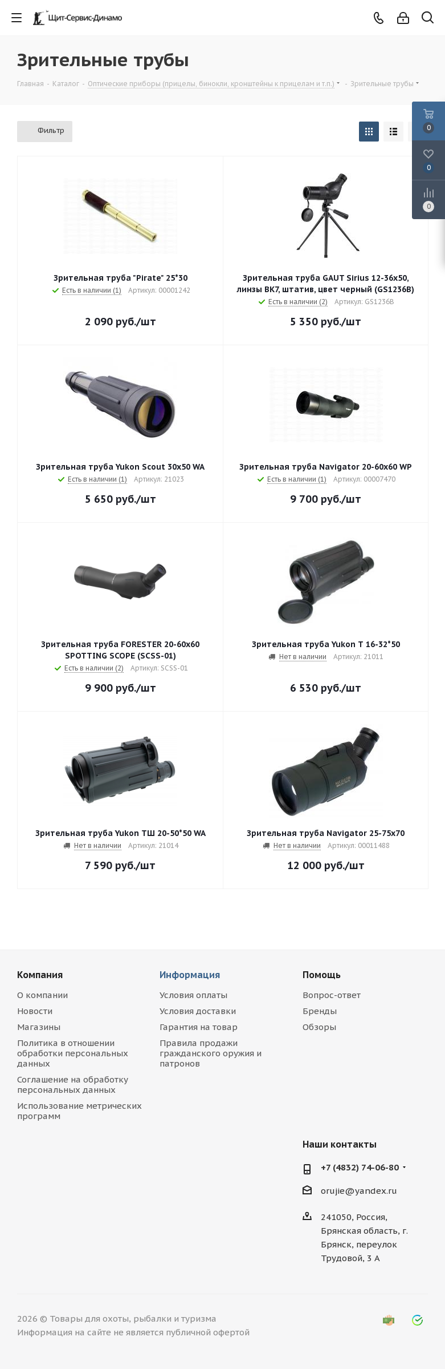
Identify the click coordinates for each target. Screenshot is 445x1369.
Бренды (320, 1010)
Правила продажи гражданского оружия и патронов (211, 1053)
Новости (34, 1010)
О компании (42, 995)
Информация (190, 974)
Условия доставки (198, 1010)
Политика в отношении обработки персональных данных (72, 1053)
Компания (40, 974)
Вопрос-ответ (332, 995)
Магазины (38, 1026)
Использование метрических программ (79, 1110)
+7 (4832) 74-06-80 (360, 1167)
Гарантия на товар (199, 1026)
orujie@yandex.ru (359, 1190)
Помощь (322, 974)
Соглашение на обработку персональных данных (72, 1084)
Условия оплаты (193, 995)
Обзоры (319, 1026)
